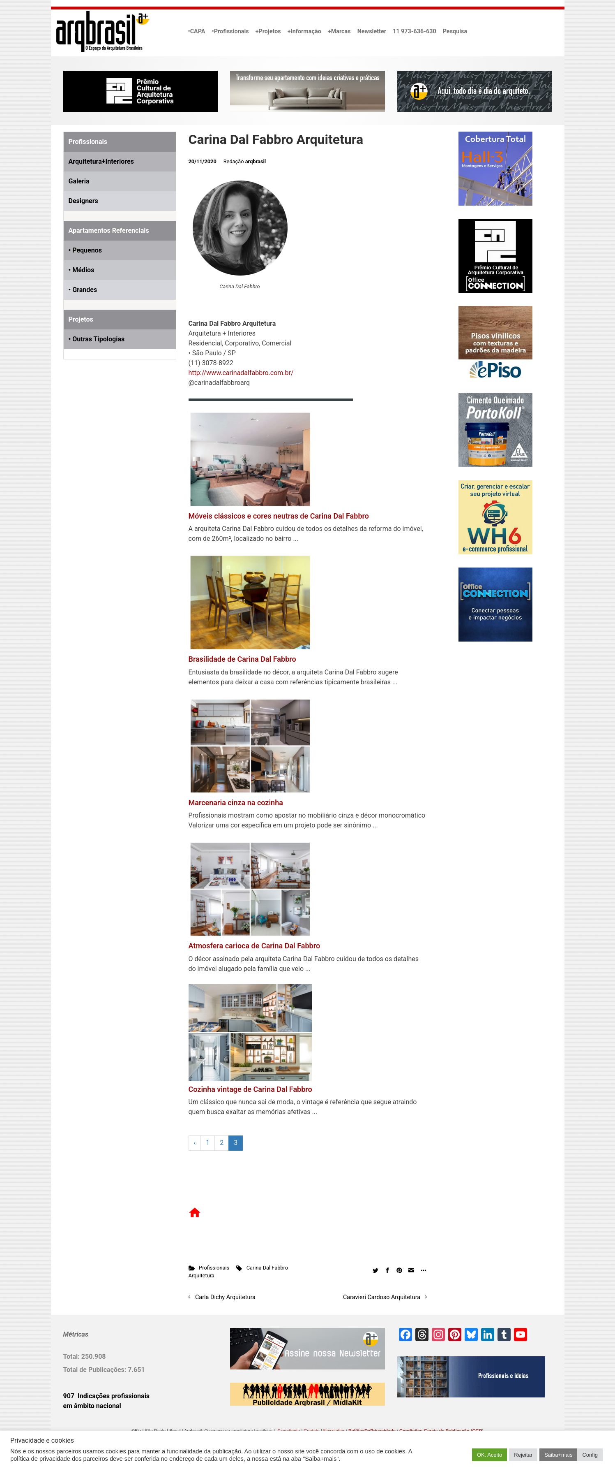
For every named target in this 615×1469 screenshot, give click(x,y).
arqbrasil (255, 161)
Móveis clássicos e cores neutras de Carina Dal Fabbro (279, 516)
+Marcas (339, 31)
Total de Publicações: (95, 1370)
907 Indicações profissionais (106, 1396)
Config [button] (590, 1455)
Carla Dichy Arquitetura (225, 1297)
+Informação (304, 31)
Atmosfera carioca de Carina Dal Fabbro (254, 945)
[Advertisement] (114, 459)
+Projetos (268, 31)
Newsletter (371, 31)
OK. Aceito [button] (489, 1455)
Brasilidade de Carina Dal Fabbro (242, 659)
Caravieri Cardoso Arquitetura (381, 1297)
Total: (72, 1356)
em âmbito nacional (92, 1406)
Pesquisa (455, 31)
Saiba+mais (558, 1455)
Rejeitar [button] (523, 1455)
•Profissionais (230, 31)
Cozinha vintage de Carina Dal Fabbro (250, 1089)
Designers (83, 201)
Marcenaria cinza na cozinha (236, 802)
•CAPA (196, 31)
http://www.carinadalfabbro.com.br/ (241, 373)
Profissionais (214, 1268)
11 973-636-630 (414, 31)
